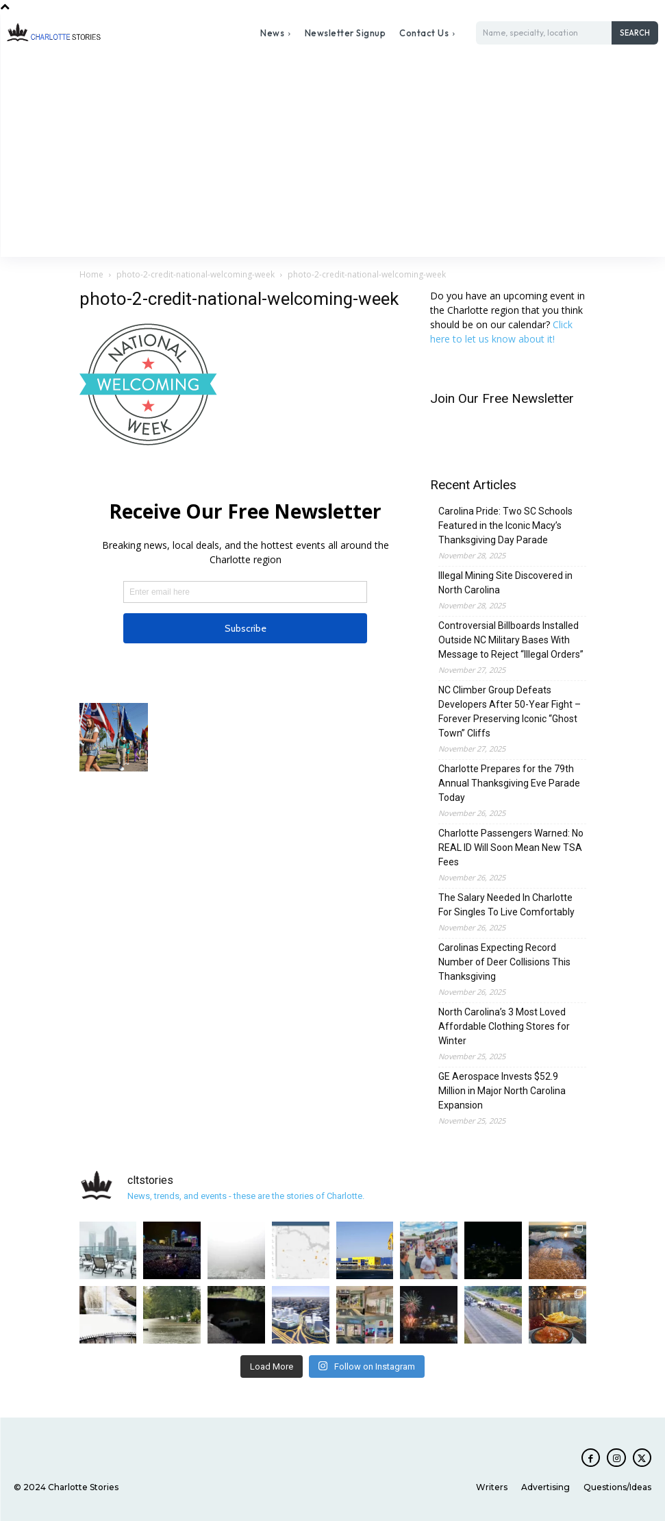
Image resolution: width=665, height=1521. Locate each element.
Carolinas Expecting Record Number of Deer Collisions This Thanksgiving (504, 962)
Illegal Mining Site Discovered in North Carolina (505, 582)
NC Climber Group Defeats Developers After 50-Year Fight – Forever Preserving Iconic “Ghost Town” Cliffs (509, 711)
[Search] (635, 33)
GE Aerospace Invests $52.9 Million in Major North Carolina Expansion (502, 1091)
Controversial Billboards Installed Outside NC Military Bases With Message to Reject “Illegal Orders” (511, 640)
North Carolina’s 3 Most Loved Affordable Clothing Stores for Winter (504, 1026)
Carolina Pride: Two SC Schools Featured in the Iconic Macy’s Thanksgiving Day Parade (505, 525)
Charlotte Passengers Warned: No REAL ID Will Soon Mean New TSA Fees (511, 847)
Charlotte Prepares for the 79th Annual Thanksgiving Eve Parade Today (509, 783)
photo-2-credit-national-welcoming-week (195, 274)
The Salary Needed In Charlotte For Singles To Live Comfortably (506, 904)
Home (91, 274)
